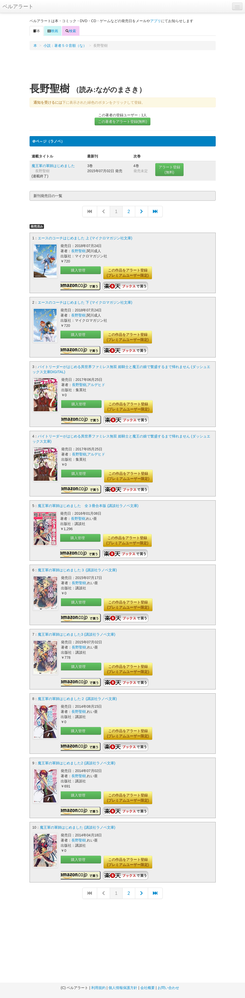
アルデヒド (96, 385)
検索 (70, 31)
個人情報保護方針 (122, 988)
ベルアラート (18, 6)
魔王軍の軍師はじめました (53, 166)
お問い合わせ (168, 988)
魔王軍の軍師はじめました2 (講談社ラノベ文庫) (76, 763)
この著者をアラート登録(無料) (122, 121)
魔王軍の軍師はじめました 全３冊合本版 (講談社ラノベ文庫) (88, 506)
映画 (52, 31)
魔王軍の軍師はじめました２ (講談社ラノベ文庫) (77, 699)
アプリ (155, 21)
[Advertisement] (123, 68)
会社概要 (147, 988)
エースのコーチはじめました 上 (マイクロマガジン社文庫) (85, 238)
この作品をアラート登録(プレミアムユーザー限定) (128, 272)
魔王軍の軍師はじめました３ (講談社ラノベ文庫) (77, 570)
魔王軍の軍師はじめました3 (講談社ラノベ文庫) (76, 634)
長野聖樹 (78, 251)
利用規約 (98, 988)
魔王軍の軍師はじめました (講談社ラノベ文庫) (77, 827)
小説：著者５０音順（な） (65, 45)
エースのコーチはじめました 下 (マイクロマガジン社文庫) (85, 302)
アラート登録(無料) (169, 169)
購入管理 (78, 270)
